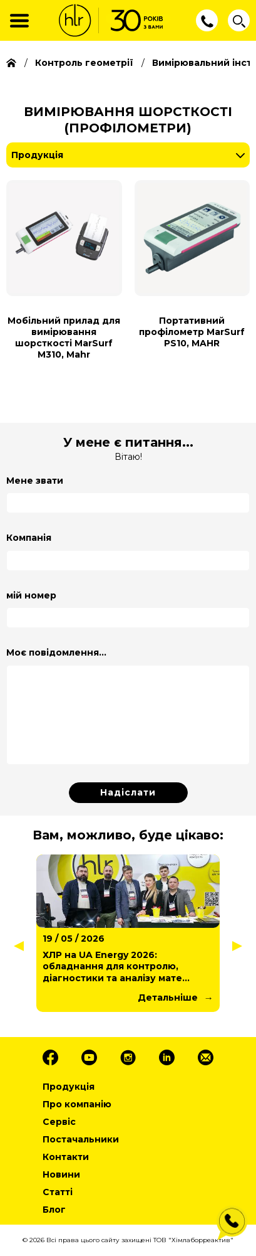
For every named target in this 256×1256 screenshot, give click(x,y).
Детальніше (168, 997)
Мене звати (34, 480)
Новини (61, 1174)
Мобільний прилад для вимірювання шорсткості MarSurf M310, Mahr (64, 338)
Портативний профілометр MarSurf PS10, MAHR (192, 332)
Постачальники (81, 1139)
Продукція (37, 155)
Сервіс (59, 1121)
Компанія (28, 537)
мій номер (31, 595)
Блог (54, 1209)
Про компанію (77, 1104)
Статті (58, 1192)
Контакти (66, 1157)
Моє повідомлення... (56, 652)
